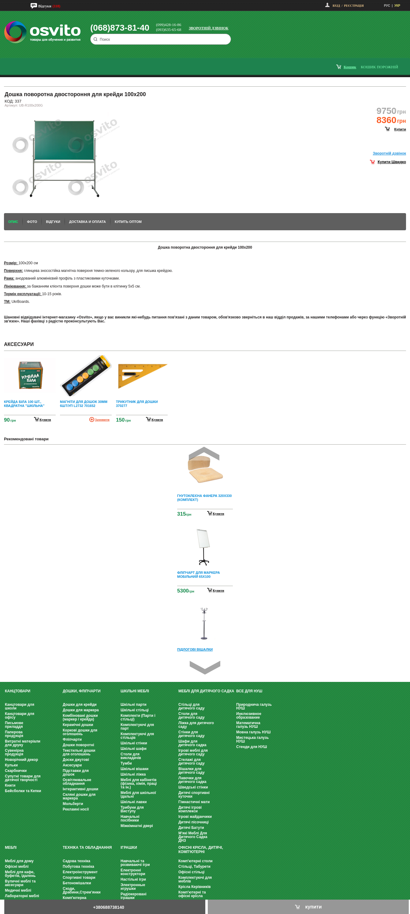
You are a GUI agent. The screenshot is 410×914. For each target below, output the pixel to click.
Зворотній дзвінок (209, 28)
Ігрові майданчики (195, 816)
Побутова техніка (78, 866)
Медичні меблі (18, 890)
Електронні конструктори (133, 872)
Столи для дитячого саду (191, 716)
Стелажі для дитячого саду (191, 761)
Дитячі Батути (191, 828)
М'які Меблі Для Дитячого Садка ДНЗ (192, 837)
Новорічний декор (21, 760)
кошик (350, 67)
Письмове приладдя (14, 725)
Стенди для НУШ (251, 747)
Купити (218, 513)
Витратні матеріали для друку (22, 743)
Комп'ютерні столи (195, 861)
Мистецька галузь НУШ (252, 739)
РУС (387, 5)
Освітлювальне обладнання (77, 782)
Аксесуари (72, 765)
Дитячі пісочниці (193, 822)
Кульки (11, 765)
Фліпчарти (72, 739)
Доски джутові (76, 760)
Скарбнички (16, 771)
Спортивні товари (79, 877)
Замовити (102, 419)
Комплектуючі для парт (137, 727)
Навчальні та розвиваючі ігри (135, 863)
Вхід (336, 5)
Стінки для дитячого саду (191, 734)
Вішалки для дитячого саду (191, 771)
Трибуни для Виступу (132, 809)
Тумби (126, 763)
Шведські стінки (193, 787)
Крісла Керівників (194, 887)
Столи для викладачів (131, 756)
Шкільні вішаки (134, 769)
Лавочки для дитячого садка (192, 780)
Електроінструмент (80, 872)
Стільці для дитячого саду (191, 706)
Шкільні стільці (135, 710)
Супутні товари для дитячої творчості (22, 778)
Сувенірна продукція (14, 752)
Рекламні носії (76, 809)
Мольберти (73, 804)
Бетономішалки (77, 883)
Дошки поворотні (78, 745)
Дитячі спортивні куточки (194, 795)
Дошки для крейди (80, 704)
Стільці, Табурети (194, 866)
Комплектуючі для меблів (195, 879)
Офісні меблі (16, 866)
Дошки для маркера (81, 710)
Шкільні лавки (134, 802)
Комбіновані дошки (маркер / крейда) (80, 717)
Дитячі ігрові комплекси (190, 809)
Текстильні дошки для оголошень (79, 752)
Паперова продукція (14, 734)
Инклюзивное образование (248, 716)
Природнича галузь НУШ (254, 706)
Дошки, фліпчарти (82, 691)
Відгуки (44, 6)
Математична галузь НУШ (248, 725)
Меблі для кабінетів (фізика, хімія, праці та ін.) (139, 783)
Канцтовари (17, 691)
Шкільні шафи (134, 749)
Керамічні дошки (78, 725)
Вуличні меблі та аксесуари (20, 883)
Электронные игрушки (133, 887)
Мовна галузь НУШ (253, 732)
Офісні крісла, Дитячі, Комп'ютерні (200, 849)
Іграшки (129, 847)
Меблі (11, 847)
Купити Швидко (392, 162)
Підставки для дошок (76, 773)
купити (400, 129)
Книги (10, 785)
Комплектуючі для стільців (137, 736)
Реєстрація (353, 5)
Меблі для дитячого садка (206, 691)
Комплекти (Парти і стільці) (138, 717)
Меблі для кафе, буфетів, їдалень (20, 874)
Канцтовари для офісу (19, 716)
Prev (204, 454)
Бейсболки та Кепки (23, 791)
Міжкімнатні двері (137, 826)
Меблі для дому (19, 861)
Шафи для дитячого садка (192, 743)
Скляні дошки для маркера (79, 796)
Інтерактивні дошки (80, 789)
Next (205, 668)
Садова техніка (76, 861)
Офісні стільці (191, 872)
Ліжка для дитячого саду (196, 725)
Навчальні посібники (130, 818)
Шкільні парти (134, 704)
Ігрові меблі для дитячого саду (193, 752)
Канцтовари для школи (19, 706)
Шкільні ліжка (133, 774)
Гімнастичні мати (194, 802)
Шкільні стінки (134, 743)
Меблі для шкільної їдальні (138, 795)
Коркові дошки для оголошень (80, 732)
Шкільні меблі (135, 691)
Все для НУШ (249, 691)
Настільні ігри (133, 879)
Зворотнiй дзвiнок (389, 153)
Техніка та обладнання (87, 847)
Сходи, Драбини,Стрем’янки (82, 890)
